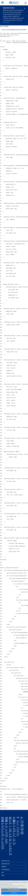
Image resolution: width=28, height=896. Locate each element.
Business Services (13, 861)
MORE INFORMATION (14, 890)
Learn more (6, 22)
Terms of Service (14, 887)
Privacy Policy (3, 887)
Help (13, 872)
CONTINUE (14, 893)
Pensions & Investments (2, 847)
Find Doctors (18, 822)
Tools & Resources (13, 869)
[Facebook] (22, 821)
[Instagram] (22, 825)
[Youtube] (22, 832)
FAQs (18, 833)
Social (13, 875)
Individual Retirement (6, 842)
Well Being (13, 866)
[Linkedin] (22, 829)
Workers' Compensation (2, 834)
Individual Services (13, 864)
